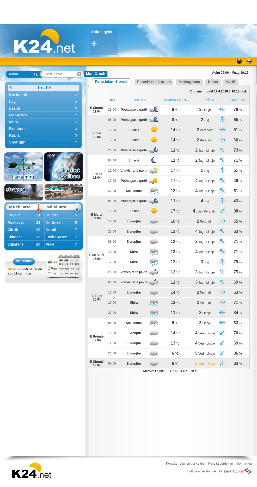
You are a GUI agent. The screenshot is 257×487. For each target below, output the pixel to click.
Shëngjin (43, 142)
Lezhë (30, 88)
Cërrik (13, 230)
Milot (43, 121)
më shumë (24, 261)
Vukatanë (16, 244)
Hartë (230, 82)
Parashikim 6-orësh (111, 81)
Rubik (43, 135)
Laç (43, 101)
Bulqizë (52, 215)
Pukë (50, 244)
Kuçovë (14, 215)
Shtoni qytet (104, 38)
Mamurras (43, 115)
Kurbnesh (43, 94)
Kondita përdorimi (220, 463)
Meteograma (189, 82)
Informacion (243, 463)
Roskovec (16, 222)
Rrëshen (43, 128)
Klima (213, 82)
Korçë (51, 230)
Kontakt (171, 463)
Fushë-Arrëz (56, 237)
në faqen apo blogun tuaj (25, 271)
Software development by (219, 471)
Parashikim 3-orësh (154, 82)
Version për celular (192, 463)
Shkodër (15, 237)
